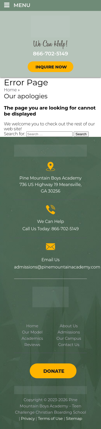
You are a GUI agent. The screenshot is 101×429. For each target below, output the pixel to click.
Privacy (28, 418)
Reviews (32, 344)
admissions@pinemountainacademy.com (57, 267)
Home (10, 89)
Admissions (69, 332)
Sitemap (74, 418)
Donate (53, 371)
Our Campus (68, 338)
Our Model (32, 332)
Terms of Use (50, 418)
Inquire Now (51, 67)
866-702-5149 (65, 228)
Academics (32, 338)
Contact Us (68, 344)
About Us (69, 325)
